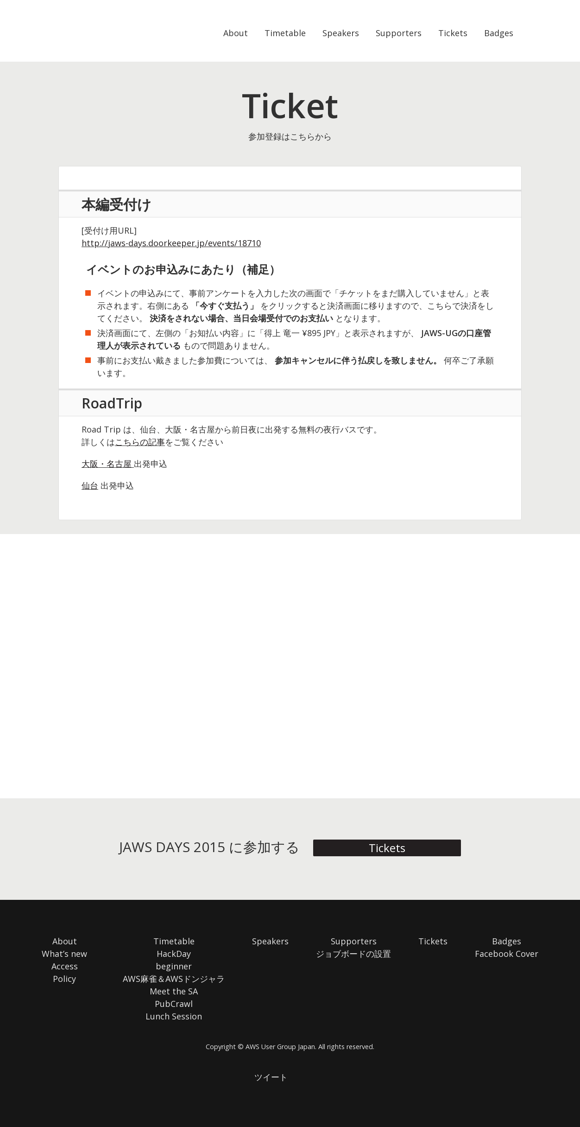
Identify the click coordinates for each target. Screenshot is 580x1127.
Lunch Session (173, 1016)
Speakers (340, 32)
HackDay (174, 953)
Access (64, 966)
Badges (498, 32)
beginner (174, 966)
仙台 (90, 485)
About (235, 32)
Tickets (452, 32)
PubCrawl (174, 1003)
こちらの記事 (140, 441)
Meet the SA (174, 991)
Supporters (399, 32)
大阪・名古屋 (107, 463)
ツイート (271, 1076)
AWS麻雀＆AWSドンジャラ (174, 978)
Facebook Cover (506, 953)
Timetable (285, 32)
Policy (64, 978)
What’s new (64, 953)
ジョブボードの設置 (353, 953)
